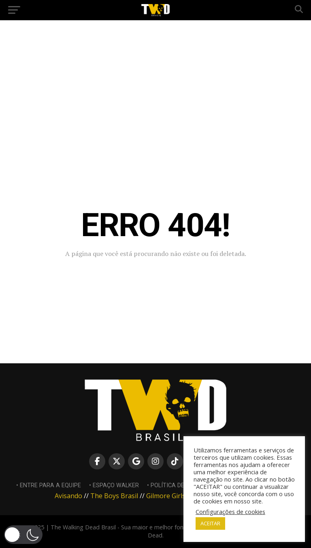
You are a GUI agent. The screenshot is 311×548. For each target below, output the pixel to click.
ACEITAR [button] (210, 523)
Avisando (68, 495)
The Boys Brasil (114, 495)
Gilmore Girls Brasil (175, 495)
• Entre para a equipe (48, 485)
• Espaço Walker (114, 485)
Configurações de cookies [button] (230, 511)
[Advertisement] (155, 85)
